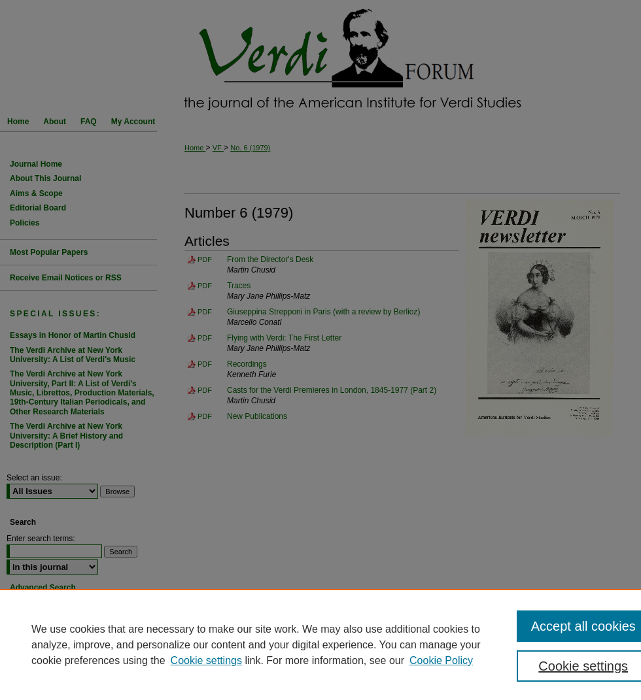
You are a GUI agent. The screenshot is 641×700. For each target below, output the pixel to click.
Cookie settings (206, 660)
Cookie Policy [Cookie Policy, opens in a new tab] (441, 660)
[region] (320, 644)
